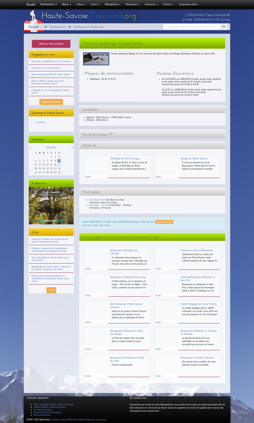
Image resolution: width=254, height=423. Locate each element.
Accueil (30, 4)
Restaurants (133, 4)
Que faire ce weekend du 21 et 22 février (51, 61)
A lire (51, 290)
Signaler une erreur (164, 222)
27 (44, 172)
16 (55, 164)
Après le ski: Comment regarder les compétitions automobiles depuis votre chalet (50, 278)
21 (47, 168)
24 (59, 168)
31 (59, 172)
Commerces (151, 4)
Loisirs (95, 4)
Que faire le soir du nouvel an (45, 68)
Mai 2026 (51, 147)
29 (51, 172)
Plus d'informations (97, 134)
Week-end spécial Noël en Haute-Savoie (50, 74)
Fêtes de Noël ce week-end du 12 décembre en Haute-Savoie (47, 82)
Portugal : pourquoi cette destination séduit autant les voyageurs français (49, 249)
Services (168, 4)
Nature (66, 4)
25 (36, 172)
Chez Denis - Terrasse (99, 205)
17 (59, 164)
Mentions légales (77, 419)
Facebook (40, 122)
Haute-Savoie (88, 15)
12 (40, 164)
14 (47, 164)
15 (51, 164)
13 (44, 164)
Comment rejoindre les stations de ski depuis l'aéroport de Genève (49, 240)
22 (51, 168)
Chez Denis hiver (97, 199)
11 (36, 164)
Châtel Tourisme (147, 221)
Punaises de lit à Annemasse (47, 412)
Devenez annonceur (96, 419)
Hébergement (112, 4)
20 (44, 168)
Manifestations (48, 4)
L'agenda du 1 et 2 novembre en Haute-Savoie (50, 91)
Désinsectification (42, 415)
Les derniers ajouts (43, 409)
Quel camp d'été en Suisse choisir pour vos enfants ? (50, 258)
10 (59, 160)
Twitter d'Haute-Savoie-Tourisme (49, 407)
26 (40, 172)
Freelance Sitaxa (59, 419)
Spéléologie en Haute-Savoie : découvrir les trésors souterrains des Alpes (51, 268)
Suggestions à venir (51, 101)
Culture (81, 4)
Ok (223, 26)
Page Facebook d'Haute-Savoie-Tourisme (53, 404)
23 (55, 168)
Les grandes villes (188, 4)
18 (36, 168)
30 (55, 172)
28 (47, 172)
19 (40, 168)
